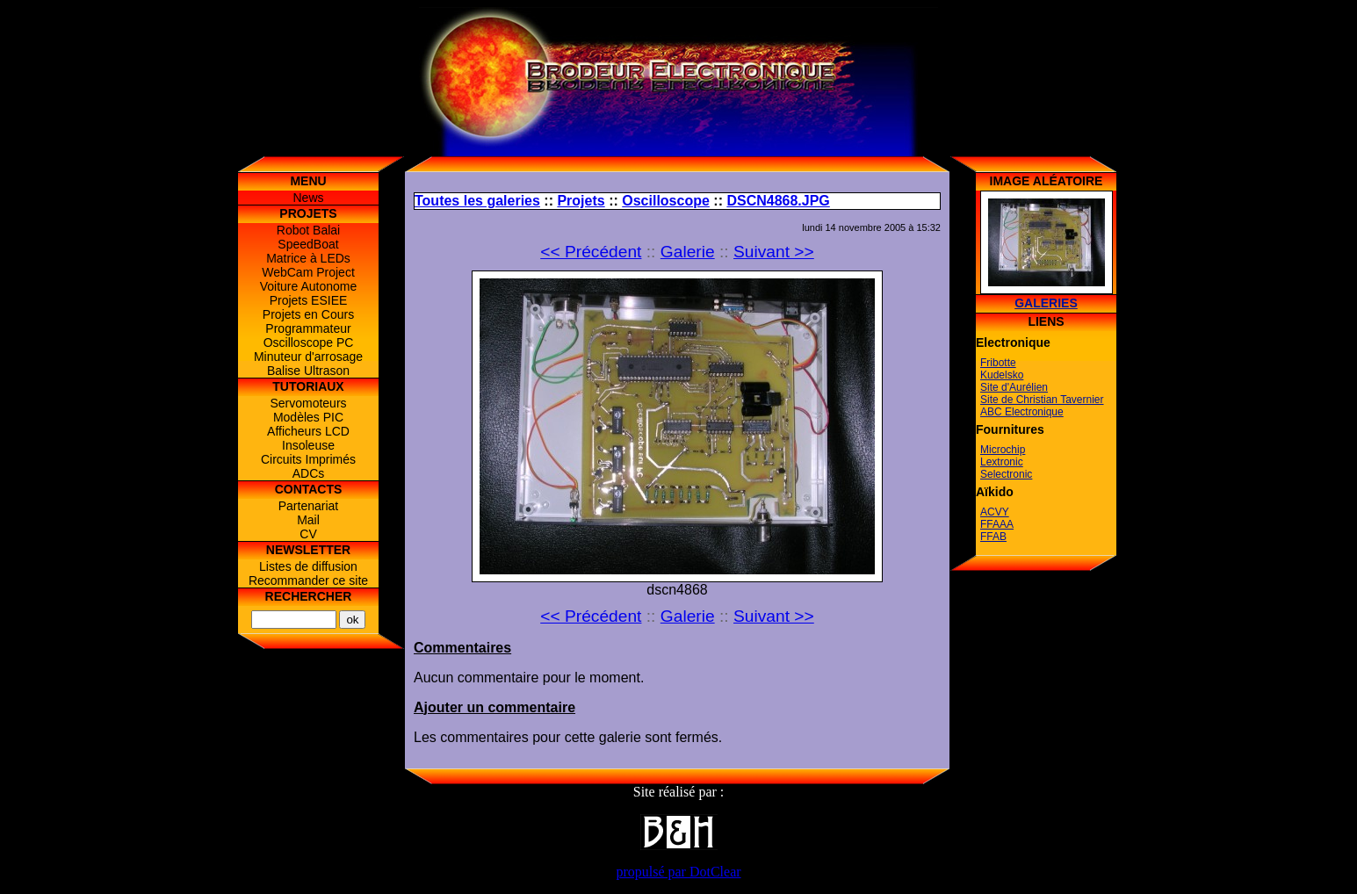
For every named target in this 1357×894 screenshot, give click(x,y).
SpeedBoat (308, 244)
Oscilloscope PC (308, 342)
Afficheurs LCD (308, 431)
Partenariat (308, 506)
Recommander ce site (308, 580)
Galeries (1046, 303)
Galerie (687, 251)
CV (308, 534)
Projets (580, 200)
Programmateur (307, 328)
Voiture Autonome (308, 286)
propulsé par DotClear (678, 871)
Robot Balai (308, 230)
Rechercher (308, 596)
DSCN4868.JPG (777, 200)
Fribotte (998, 363)
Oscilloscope (666, 200)
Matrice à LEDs (308, 258)
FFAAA (997, 524)
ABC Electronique (1022, 412)
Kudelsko (1001, 375)
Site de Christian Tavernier (1042, 399)
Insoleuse (308, 445)
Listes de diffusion (308, 566)
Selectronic (1006, 474)
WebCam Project (308, 272)
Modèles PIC (308, 417)
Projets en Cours (308, 314)
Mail (308, 520)
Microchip (1002, 449)
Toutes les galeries (477, 200)
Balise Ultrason (308, 371)
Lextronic (1001, 462)
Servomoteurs (308, 403)
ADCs (308, 473)
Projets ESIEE (309, 300)
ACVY (994, 512)
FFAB (993, 536)
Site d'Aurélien (1014, 387)
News (307, 198)
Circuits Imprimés (308, 459)
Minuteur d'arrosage (308, 357)
